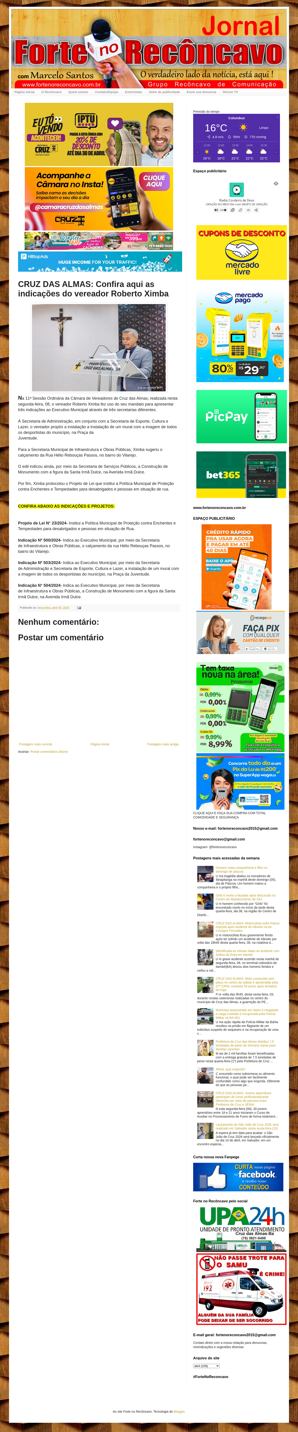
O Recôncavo (51, 92)
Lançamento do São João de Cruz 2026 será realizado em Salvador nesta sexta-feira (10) (247, 1126)
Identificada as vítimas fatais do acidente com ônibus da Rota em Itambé (247, 953)
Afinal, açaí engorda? (230, 1069)
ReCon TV (230, 92)
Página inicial (24, 92)
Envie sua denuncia (201, 92)
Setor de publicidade (164, 92)
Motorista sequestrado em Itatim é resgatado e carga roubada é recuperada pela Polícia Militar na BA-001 (247, 1014)
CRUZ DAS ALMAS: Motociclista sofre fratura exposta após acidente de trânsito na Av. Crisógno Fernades (247, 927)
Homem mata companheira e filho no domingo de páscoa (242, 869)
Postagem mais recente (35, 744)
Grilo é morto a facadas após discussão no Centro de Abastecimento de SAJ (245, 897)
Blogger (179, 1411)
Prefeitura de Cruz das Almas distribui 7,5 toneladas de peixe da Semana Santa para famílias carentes (245, 1045)
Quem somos (78, 92)
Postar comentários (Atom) (49, 751)
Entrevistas (133, 92)
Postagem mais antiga (163, 744)
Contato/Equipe (106, 92)
